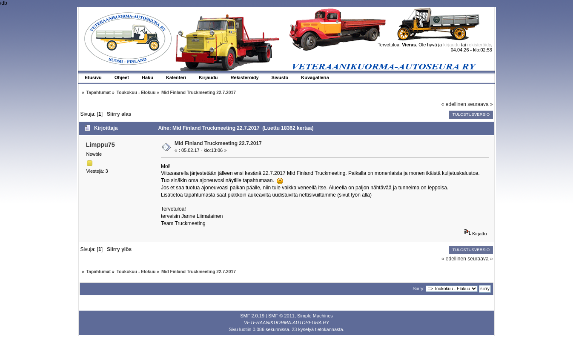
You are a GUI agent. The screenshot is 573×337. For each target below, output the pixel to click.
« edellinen (453, 104)
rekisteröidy (479, 44)
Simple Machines (315, 315)
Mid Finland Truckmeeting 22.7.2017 (218, 143)
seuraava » (480, 104)
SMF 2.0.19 (252, 315)
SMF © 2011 (281, 315)
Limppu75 (100, 144)
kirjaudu (451, 44)
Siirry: (418, 288)
